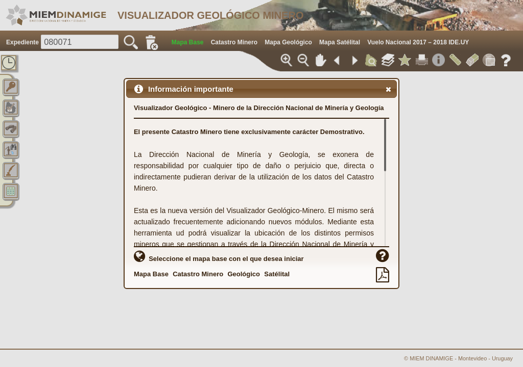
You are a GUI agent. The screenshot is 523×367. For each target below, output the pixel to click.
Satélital (277, 274)
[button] (388, 89)
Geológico (243, 274)
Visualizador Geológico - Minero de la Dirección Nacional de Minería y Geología (259, 108)
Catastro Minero (198, 274)
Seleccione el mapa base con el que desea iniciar (219, 256)
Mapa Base (151, 274)
